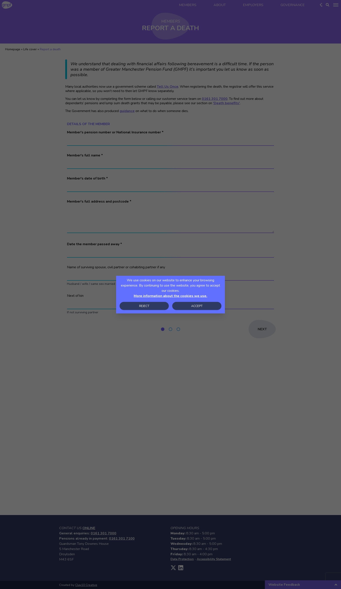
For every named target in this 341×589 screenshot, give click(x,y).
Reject (144, 306)
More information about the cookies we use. (170, 295)
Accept (197, 306)
